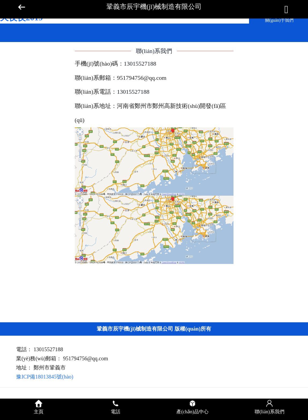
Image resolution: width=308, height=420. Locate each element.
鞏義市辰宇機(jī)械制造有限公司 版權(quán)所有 (154, 329)
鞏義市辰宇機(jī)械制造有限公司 (154, 6)
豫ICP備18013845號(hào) (44, 377)
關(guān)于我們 (279, 20)
